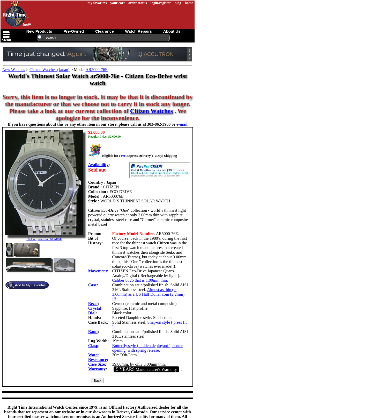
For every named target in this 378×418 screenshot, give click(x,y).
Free (122, 156)
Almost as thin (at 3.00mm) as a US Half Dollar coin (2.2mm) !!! (148, 294)
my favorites (97, 3)
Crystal (94, 308)
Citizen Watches (151, 111)
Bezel (93, 303)
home (189, 3)
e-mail (182, 124)
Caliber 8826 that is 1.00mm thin (139, 280)
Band (93, 331)
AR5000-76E (96, 69)
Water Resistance (97, 357)
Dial (91, 313)
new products (39, 31)
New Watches (13, 69)
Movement (97, 271)
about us (172, 31)
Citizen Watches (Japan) (49, 69)
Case (92, 285)
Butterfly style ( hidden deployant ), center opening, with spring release (147, 347)
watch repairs (138, 31)
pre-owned (73, 31)
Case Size (96, 364)
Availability (98, 164)
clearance (104, 31)
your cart (117, 3)
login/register (161, 3)
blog (178, 3)
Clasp (93, 345)
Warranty (97, 369)
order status (137, 3)
